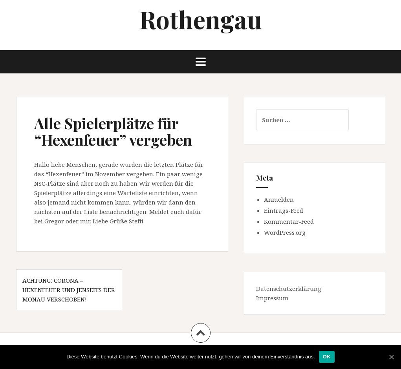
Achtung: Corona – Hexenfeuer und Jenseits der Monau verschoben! (68, 289)
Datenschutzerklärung (288, 288)
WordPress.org (285, 232)
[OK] (391, 357)
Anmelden (279, 199)
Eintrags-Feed (283, 210)
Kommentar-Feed (289, 221)
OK (327, 357)
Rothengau (200, 19)
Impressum (272, 298)
